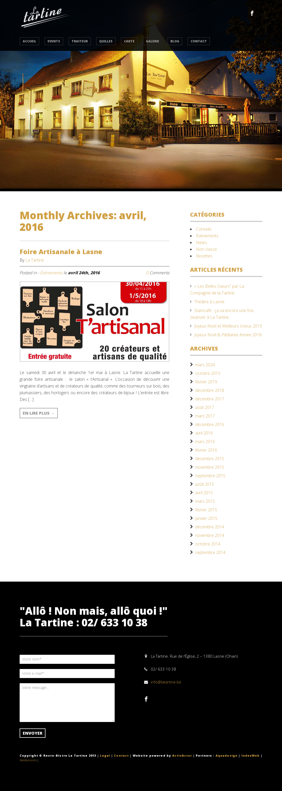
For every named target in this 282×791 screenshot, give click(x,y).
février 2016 (206, 450)
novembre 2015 (209, 467)
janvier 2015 (206, 518)
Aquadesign (227, 755)
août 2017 (204, 407)
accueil (29, 41)
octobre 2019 (207, 373)
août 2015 (204, 484)
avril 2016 (204, 433)
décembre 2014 (209, 527)
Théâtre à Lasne (209, 302)
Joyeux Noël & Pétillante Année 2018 (228, 335)
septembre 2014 (210, 552)
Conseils (204, 229)
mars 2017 (205, 416)
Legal (105, 755)
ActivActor (182, 755)
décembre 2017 (209, 399)
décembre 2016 (209, 424)
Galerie (152, 41)
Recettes (204, 256)
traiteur (80, 41)
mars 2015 (205, 501)
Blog (174, 41)
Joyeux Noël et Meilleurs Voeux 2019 (228, 326)
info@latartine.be (166, 681)
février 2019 (206, 382)
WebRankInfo (28, 760)
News (201, 242)
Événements (51, 273)
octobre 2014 (207, 544)
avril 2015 (204, 493)
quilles (106, 41)
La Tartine (34, 260)
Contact (121, 755)
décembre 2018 (209, 390)
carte (129, 41)
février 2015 (206, 510)
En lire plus (39, 413)
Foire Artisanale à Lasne (61, 251)
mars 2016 (205, 441)
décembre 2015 (209, 458)
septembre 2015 (210, 475)
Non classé (206, 249)
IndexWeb (250, 755)
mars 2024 (205, 365)
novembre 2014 (209, 535)
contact (199, 41)
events (54, 41)
